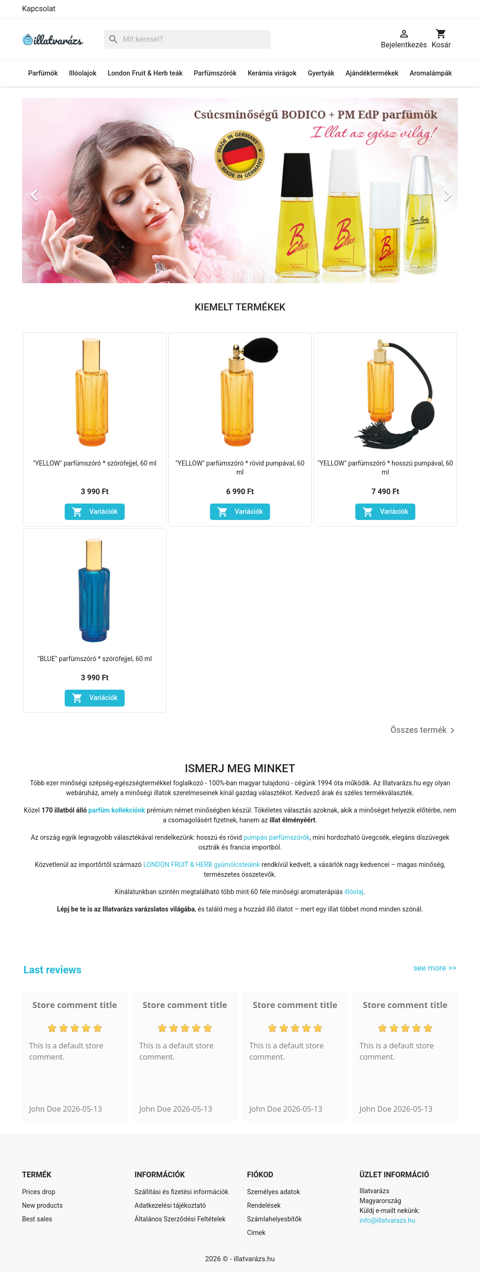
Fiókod (260, 1174)
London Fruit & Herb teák (145, 73)
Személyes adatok (273, 1192)
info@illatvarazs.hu (387, 1220)
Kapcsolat (38, 8)
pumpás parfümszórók (277, 837)
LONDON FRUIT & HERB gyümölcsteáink (201, 864)
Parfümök (43, 73)
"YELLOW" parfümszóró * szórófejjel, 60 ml (95, 463)
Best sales (37, 1219)
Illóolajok (82, 73)
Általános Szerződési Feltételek (180, 1219)
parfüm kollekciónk (117, 810)
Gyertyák (321, 73)
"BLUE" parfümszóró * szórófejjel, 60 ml (95, 658)
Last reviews (52, 970)
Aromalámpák (431, 73)
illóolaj (354, 892)
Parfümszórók (215, 73)
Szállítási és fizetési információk (181, 1192)
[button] (55, 191)
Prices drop (38, 1192)
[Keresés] (187, 39)
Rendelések (264, 1205)
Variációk (95, 512)
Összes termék (424, 730)
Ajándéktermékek (371, 73)
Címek (256, 1232)
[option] (240, 191)
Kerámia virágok (272, 73)
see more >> (435, 967)
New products (42, 1205)
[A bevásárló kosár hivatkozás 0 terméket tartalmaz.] (441, 39)
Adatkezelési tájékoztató (170, 1205)
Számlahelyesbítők (274, 1219)
